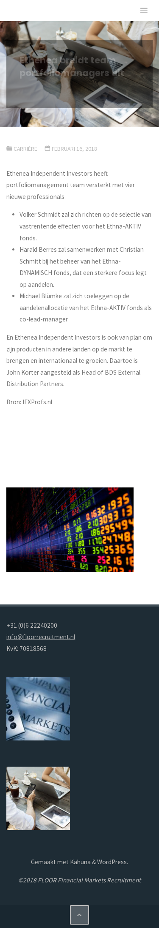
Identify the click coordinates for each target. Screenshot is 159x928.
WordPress (112, 862)
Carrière (25, 148)
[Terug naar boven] (79, 915)
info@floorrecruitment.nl (40, 637)
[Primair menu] (143, 10)
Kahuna (80, 862)
